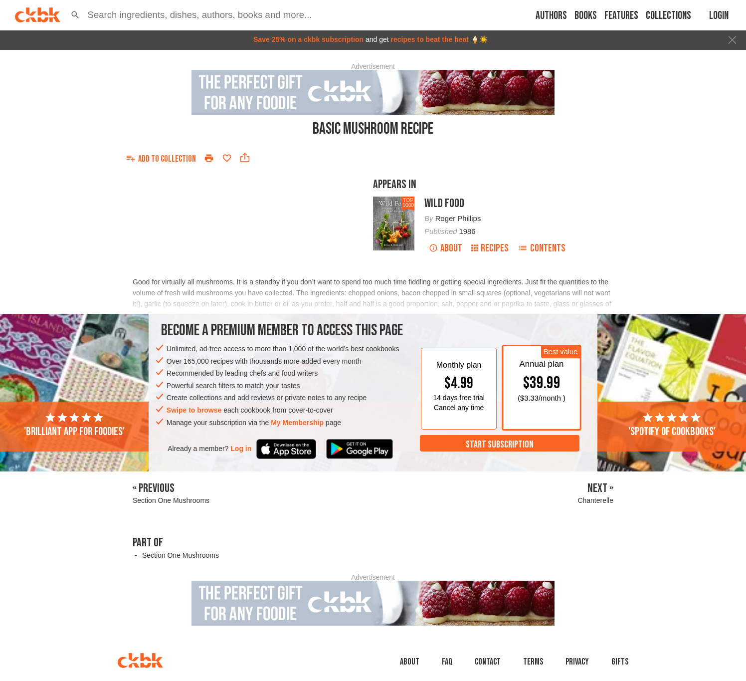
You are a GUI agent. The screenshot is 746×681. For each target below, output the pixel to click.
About (445, 248)
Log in (240, 449)
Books (585, 15)
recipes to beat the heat (430, 39)
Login (719, 15)
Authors (551, 15)
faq (447, 662)
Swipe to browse (194, 410)
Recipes (490, 248)
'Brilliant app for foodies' (74, 425)
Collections (668, 15)
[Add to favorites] (227, 158)
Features (621, 15)
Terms (533, 662)
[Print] (209, 158)
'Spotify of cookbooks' (672, 425)
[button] (75, 15)
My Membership (297, 423)
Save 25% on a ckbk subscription (308, 39)
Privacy (577, 662)
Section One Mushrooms (180, 555)
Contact (488, 662)
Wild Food (444, 203)
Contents (541, 248)
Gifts (619, 662)
